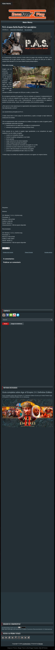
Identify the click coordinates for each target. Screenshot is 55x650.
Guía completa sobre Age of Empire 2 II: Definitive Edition (27, 392)
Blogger (40, 643)
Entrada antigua (48, 252)
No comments (28, 29)
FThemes (15, 648)
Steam (5, 323)
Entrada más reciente (8, 252)
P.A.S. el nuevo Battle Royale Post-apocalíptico (19, 27)
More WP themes (43, 648)
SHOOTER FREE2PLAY (16, 29)
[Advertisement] (16, 355)
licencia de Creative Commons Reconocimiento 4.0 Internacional (34, 629)
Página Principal (29, 252)
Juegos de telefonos (16, 323)
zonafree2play (26, 643)
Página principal (6, 4)
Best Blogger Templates (32, 648)
